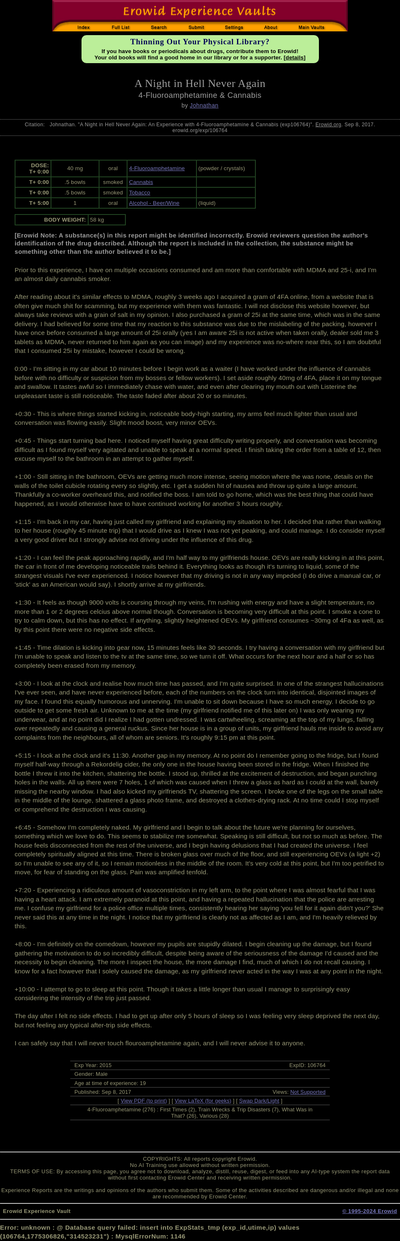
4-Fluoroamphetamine (157, 168)
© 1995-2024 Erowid (369, 1211)
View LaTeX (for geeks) (203, 1101)
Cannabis (141, 182)
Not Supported (308, 1092)
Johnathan (204, 105)
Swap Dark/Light (259, 1101)
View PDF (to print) (144, 1101)
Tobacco (139, 192)
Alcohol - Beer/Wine (154, 203)
